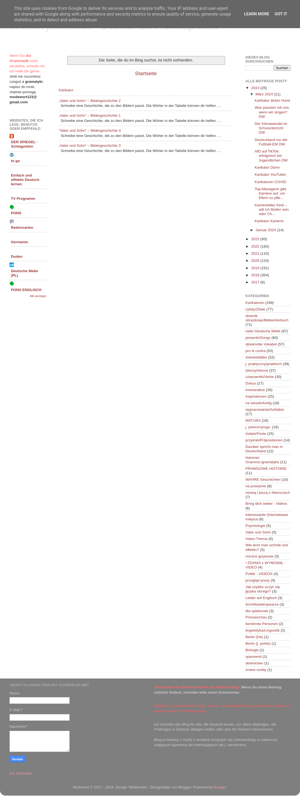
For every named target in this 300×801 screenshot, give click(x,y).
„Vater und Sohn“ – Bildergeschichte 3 (90, 145)
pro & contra (255, 351)
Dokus (250, 383)
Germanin (19, 242)
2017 (255, 282)
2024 (255, 88)
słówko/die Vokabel (261, 344)
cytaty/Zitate (255, 309)
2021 (255, 253)
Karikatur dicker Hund (272, 100)
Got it (281, 13)
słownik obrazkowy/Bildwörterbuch (267, 318)
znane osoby (255, 670)
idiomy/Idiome (256, 370)
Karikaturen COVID (270, 182)
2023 (255, 239)
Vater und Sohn (258, 532)
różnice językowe (259, 556)
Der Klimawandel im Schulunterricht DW (271, 128)
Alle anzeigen (38, 296)
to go (15, 161)
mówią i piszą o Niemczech (267, 493)
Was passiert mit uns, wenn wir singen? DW (272, 111)
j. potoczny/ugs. (258, 427)
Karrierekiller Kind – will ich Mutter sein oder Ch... (272, 209)
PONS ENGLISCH (26, 290)
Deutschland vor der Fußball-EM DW (271, 142)
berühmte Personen (261, 624)
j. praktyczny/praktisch (263, 364)
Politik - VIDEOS (258, 574)
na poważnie (255, 486)
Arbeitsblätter (256, 357)
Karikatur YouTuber (270, 174)
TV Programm (23, 198)
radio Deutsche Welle (262, 331)
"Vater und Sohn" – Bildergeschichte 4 (90, 130)
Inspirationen (255, 396)
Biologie (252, 650)
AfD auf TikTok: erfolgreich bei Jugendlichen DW (271, 155)
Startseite (146, 73)
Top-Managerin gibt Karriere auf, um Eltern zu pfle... (270, 193)
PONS (16, 213)
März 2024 (265, 94)
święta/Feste (255, 434)
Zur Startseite (21, 773)
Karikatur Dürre (267, 167)
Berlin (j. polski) (258, 643)
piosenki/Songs (258, 338)
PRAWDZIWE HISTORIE (266, 468)
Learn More (256, 13)
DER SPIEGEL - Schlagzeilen (24, 144)
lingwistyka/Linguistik (262, 630)
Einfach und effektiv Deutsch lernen (25, 179)
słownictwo (254, 663)
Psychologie (255, 526)
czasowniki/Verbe (259, 377)
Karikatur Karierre (269, 221)
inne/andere (255, 390)
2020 (255, 261)
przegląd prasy (257, 580)
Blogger (220, 787)
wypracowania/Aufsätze (264, 409)
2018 (255, 275)
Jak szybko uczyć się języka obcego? (262, 589)
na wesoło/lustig (258, 403)
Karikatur (66, 90)
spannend (253, 657)
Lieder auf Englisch (261, 598)
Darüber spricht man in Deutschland (264, 449)
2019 (255, 268)
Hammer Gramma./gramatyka (262, 460)
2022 (255, 246)
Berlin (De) (254, 637)
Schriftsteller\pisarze (262, 604)
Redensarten (22, 227)
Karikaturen (254, 303)
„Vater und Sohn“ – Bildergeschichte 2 (90, 101)
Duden (16, 256)
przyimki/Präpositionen (264, 440)
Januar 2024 (266, 230)
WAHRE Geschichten (263, 479)
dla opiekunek (256, 611)
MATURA (253, 420)
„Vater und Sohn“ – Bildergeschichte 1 (90, 115)
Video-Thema (256, 539)
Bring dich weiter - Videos (266, 503)
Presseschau (256, 617)
